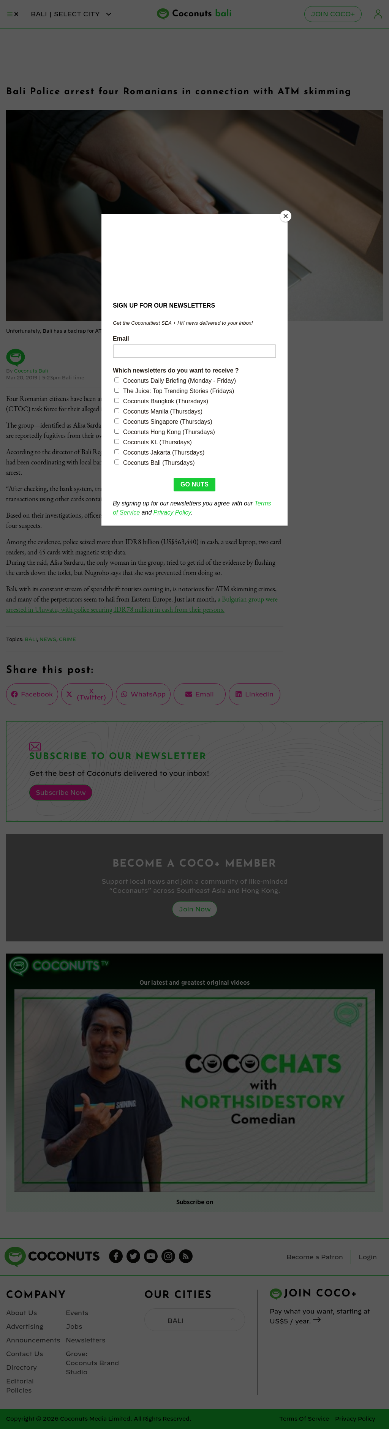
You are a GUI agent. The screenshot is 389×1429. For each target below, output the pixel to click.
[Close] (285, 216)
